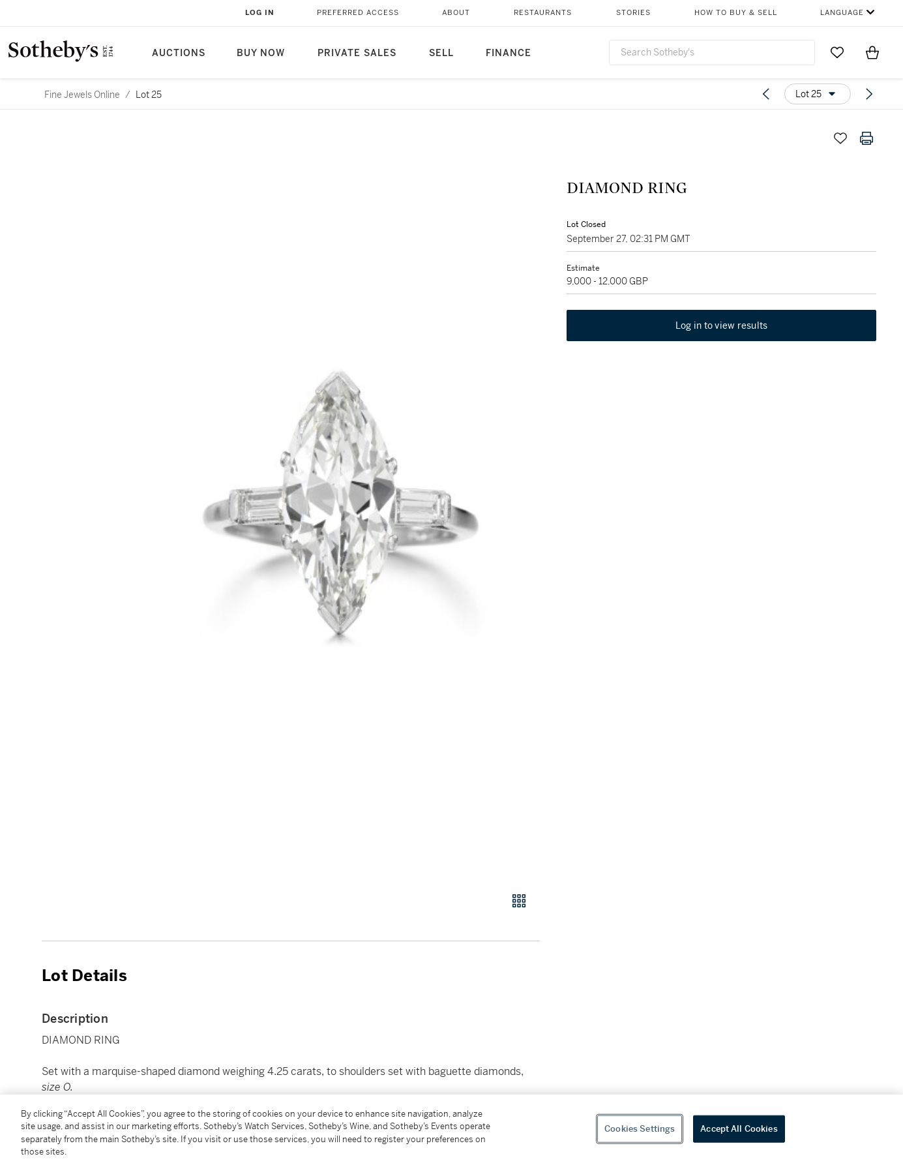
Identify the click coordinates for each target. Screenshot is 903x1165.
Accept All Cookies (738, 1128)
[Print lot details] (866, 138)
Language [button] (842, 12)
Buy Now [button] (261, 53)
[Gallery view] (519, 901)
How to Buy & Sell (735, 12)
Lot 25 (149, 94)
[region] (451, 1130)
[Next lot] (869, 93)
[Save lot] (840, 138)
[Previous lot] (766, 93)
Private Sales (357, 53)
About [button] (456, 12)
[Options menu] (817, 93)
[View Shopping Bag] (872, 52)
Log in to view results (721, 326)
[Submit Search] (800, 52)
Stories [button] (633, 12)
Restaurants (543, 12)
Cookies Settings (639, 1128)
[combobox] (712, 52)
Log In (259, 12)
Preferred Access (358, 12)
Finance (508, 53)
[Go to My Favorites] (837, 52)
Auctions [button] (178, 53)
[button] (340, 501)
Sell (441, 53)
